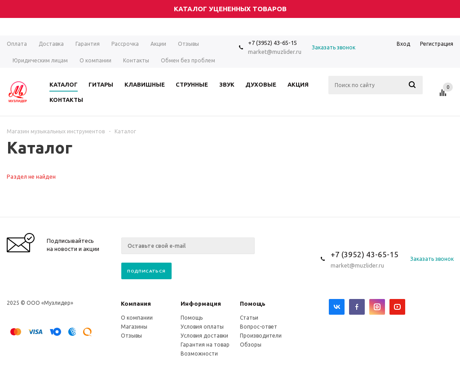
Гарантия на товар (205, 344)
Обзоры (250, 344)
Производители (261, 335)
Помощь (252, 303)
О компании (137, 318)
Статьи (249, 318)
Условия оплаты (202, 327)
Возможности (199, 353)
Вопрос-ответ (258, 327)
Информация (201, 303)
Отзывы (131, 335)
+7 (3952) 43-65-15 (272, 43)
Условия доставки (204, 335)
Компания (136, 303)
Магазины (134, 327)
